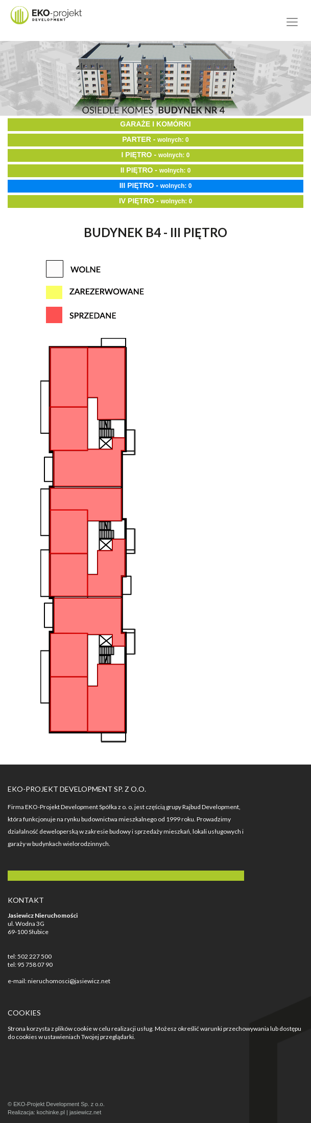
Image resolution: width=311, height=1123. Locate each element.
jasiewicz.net (85, 1112)
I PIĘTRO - (156, 155)
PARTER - (155, 139)
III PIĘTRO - (155, 185)
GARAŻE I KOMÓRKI (155, 124)
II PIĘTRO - (156, 170)
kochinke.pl (51, 1112)
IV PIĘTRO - (155, 201)
